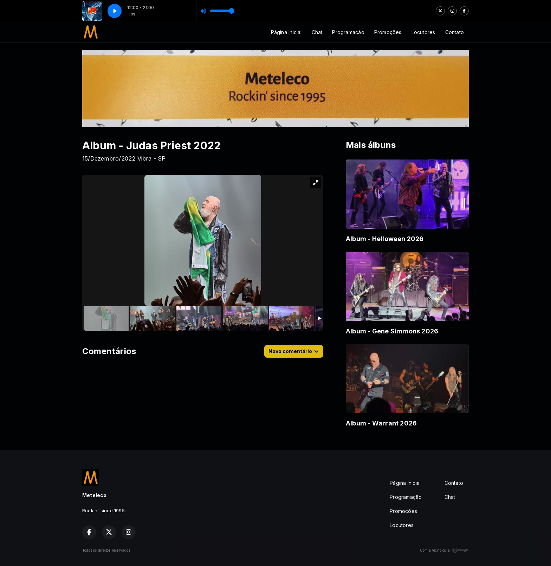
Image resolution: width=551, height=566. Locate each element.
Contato (454, 32)
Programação (348, 32)
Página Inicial (286, 32)
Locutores (423, 32)
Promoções (388, 32)
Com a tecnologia (444, 550)
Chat (317, 32)
